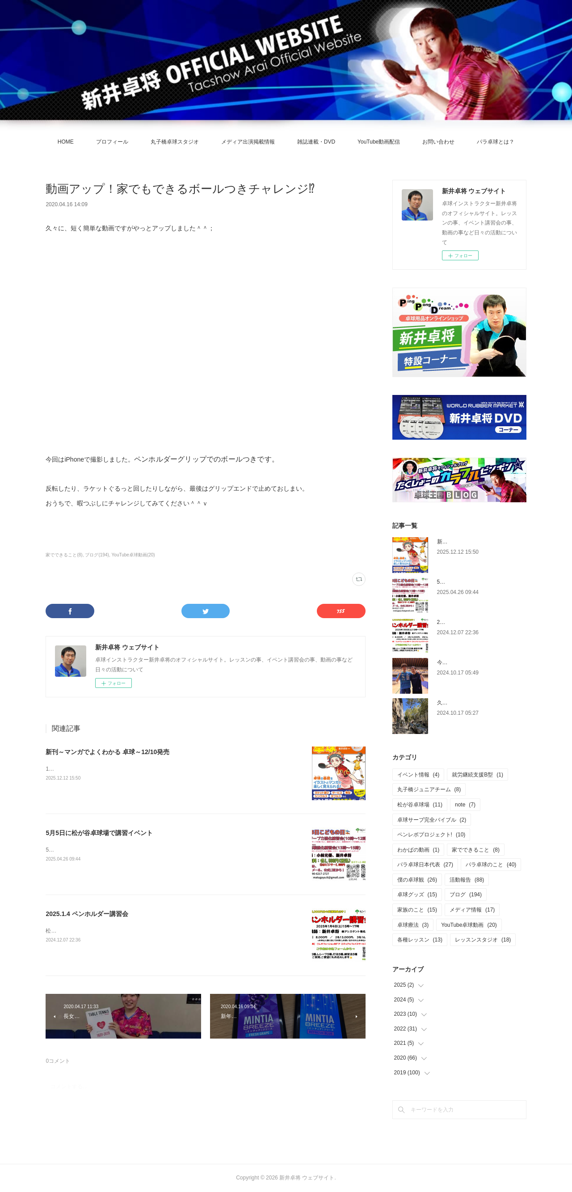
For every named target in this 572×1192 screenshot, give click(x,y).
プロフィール (112, 142)
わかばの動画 (418, 850)
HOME (66, 142)
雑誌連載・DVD (316, 142)
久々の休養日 (453, 703)
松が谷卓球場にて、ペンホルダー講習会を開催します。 (113, 931)
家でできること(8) (64, 554)
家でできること (476, 850)
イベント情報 (418, 775)
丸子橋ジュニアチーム (429, 789)
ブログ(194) (97, 554)
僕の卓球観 (417, 880)
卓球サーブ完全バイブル (432, 820)
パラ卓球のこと (491, 864)
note (465, 805)
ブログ (466, 894)
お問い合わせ (438, 142)
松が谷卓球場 (419, 805)
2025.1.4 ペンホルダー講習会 (87, 913)
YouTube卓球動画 (469, 925)
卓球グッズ (417, 894)
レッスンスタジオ (483, 940)
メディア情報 (472, 910)
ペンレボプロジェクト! (431, 834)
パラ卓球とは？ (495, 142)
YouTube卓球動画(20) (133, 554)
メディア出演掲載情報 (248, 142)
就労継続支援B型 (477, 775)
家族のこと (417, 910)
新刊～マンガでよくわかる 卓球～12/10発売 (107, 751)
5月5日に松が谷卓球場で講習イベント (99, 832)
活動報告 (467, 880)
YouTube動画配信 (379, 142)
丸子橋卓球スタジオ (175, 142)
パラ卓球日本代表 (425, 864)
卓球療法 (413, 925)
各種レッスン (419, 940)
